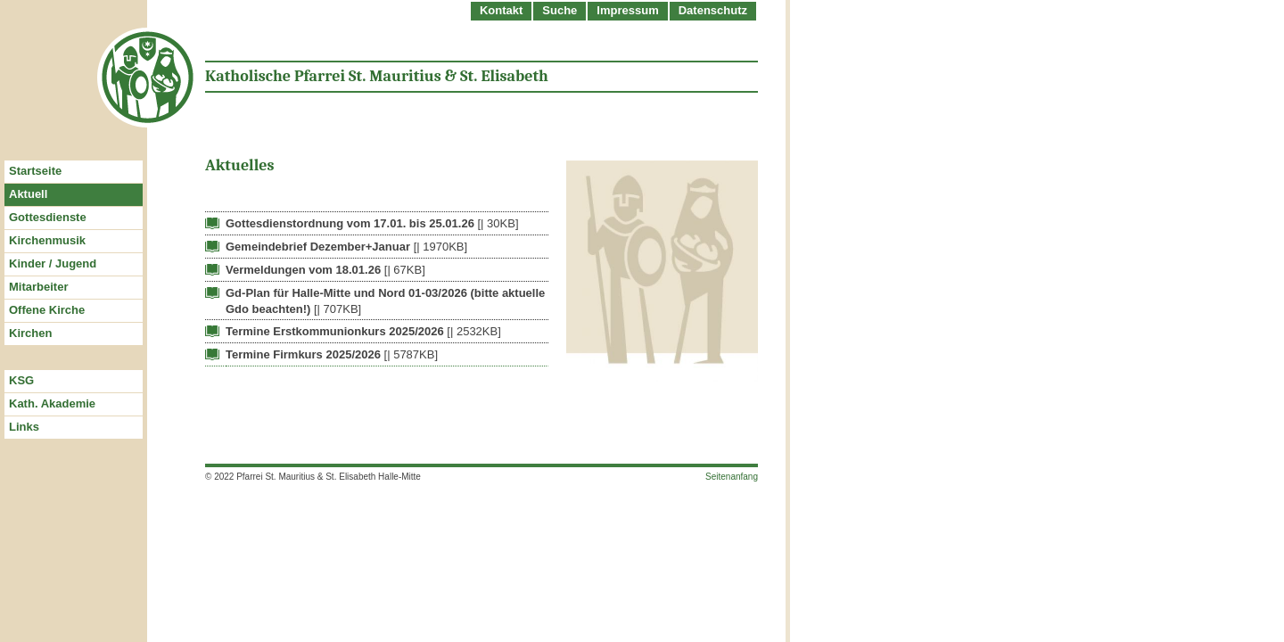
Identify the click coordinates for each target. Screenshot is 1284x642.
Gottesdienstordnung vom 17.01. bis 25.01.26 (350, 223)
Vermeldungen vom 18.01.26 (303, 269)
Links (24, 426)
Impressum (627, 10)
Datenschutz (713, 10)
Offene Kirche (47, 310)
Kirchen (30, 333)
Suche (559, 10)
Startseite (35, 170)
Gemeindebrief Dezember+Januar (318, 246)
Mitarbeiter (38, 286)
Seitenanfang (731, 477)
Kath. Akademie (52, 403)
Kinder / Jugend (52, 263)
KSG (21, 380)
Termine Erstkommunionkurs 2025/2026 (335, 331)
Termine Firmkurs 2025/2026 (303, 354)
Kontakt (501, 10)
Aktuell (28, 194)
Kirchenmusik (47, 240)
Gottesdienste (47, 217)
